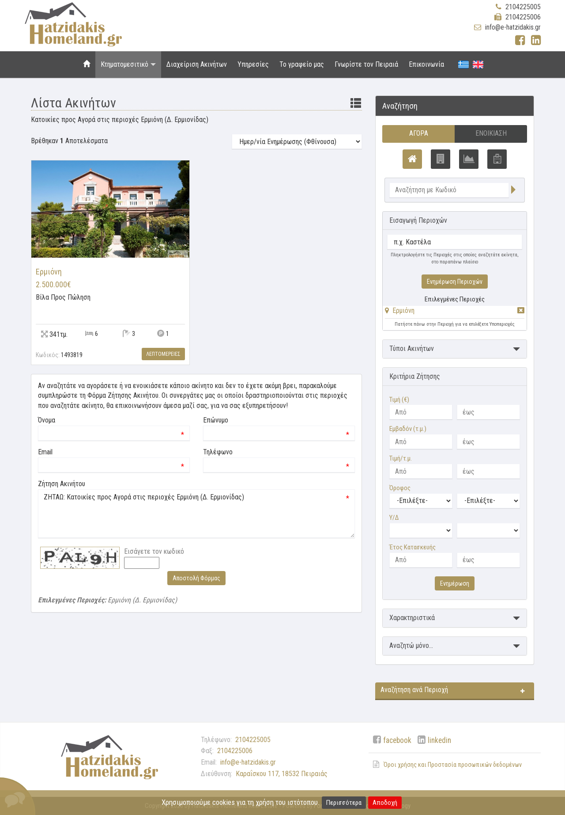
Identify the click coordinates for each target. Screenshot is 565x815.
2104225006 (523, 17)
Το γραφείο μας (301, 64)
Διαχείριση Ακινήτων (196, 64)
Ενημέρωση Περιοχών (454, 281)
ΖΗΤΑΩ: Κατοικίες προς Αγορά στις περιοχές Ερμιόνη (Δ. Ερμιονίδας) (196, 513)
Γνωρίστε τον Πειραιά (366, 64)
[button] (399, 310)
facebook (397, 740)
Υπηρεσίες (253, 64)
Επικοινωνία (426, 64)
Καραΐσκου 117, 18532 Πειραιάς (282, 773)
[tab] (454, 312)
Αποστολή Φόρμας (196, 578)
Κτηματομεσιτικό (128, 64)
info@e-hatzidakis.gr (513, 27)
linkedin (439, 740)
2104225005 (523, 7)
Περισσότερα (344, 803)
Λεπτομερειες (163, 354)
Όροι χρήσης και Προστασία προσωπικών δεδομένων (453, 765)
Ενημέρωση (454, 583)
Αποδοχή (385, 803)
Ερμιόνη (403, 310)
